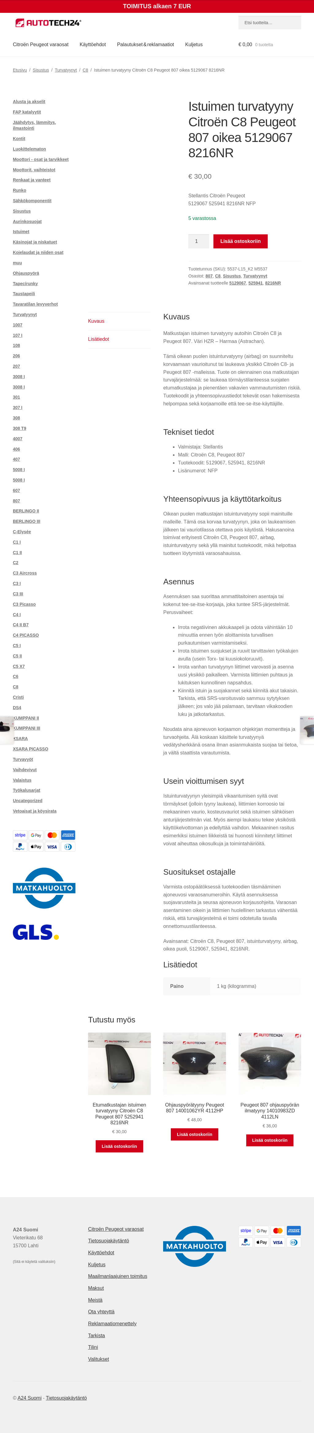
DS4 (17, 707)
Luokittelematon (29, 149)
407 (16, 459)
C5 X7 (19, 666)
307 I (17, 407)
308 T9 (19, 428)
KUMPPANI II (26, 718)
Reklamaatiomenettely (112, 1323)
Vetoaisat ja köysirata (34, 811)
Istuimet (21, 231)
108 (16, 345)
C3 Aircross (25, 573)
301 (16, 397)
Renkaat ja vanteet (32, 179)
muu (17, 262)
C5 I (17, 645)
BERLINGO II (26, 510)
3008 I (19, 376)
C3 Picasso (24, 604)
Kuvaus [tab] (96, 321)
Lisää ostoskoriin (240, 241)
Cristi (18, 697)
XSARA (20, 738)
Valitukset (98, 1359)
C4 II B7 (21, 624)
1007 (17, 324)
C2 (15, 562)
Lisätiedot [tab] (98, 339)
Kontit (19, 138)
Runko (19, 190)
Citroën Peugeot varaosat (40, 44)
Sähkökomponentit (32, 200)
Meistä (95, 1300)
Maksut (96, 1288)
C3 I (17, 583)
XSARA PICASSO (30, 748)
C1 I (17, 542)
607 (16, 490)
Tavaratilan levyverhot (35, 304)
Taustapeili (24, 293)
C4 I (17, 614)
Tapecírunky (25, 283)
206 (16, 355)
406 (16, 449)
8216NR (273, 283)
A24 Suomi (29, 1398)
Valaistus (22, 780)
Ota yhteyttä (101, 1311)
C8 (85, 70)
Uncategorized (27, 800)
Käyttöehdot (93, 44)
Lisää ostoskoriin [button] (119, 1146)
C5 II (17, 655)
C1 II (17, 552)
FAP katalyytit (27, 112)
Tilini (93, 1347)
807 (209, 276)
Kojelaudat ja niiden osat (38, 252)
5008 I (19, 469)
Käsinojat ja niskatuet (35, 242)
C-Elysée (22, 531)
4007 (17, 438)
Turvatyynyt (66, 70)
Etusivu (20, 70)
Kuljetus (194, 44)
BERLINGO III (26, 521)
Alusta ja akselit (29, 101)
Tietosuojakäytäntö (108, 1240)
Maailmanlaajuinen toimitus (117, 1276)
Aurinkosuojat (27, 221)
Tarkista (96, 1335)
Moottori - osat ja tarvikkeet (41, 159)
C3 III (18, 593)
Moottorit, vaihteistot (34, 169)
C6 (15, 676)
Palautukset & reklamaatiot (145, 44)
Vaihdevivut (25, 769)
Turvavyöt (23, 759)
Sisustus (41, 70)
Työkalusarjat (26, 790)
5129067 (237, 283)
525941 (255, 283)
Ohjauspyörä (26, 273)
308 (16, 417)
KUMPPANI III (26, 728)
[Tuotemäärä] (198, 241)
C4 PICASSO (26, 635)
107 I (17, 335)
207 (16, 366)
